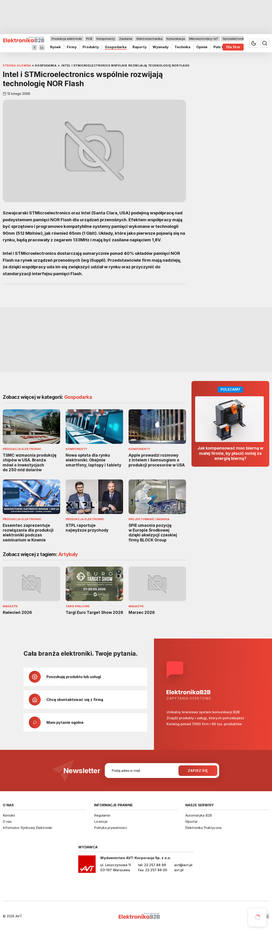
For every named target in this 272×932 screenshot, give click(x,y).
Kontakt (9, 815)
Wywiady (161, 47)
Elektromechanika (149, 38)
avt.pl (178, 870)
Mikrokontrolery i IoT (203, 38)
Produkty (91, 47)
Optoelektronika (234, 38)
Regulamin (102, 815)
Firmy (72, 47)
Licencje (101, 821)
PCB (89, 38)
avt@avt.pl (183, 865)
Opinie (201, 47)
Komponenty (106, 38)
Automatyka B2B (198, 815)
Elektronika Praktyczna (203, 827)
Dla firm (233, 47)
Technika (182, 47)
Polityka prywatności (110, 827)
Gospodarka (116, 47)
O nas (7, 821)
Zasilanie (125, 38)
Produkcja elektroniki (67, 38)
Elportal (191, 821)
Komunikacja (176, 38)
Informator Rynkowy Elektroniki (27, 827)
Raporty (139, 47)
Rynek (55, 47)
